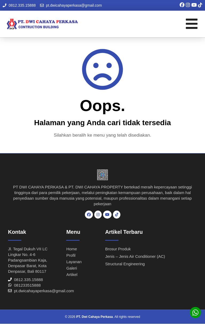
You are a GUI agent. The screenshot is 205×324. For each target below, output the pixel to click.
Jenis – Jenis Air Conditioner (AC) (135, 256)
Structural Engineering (125, 264)
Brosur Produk (118, 249)
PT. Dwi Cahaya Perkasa (94, 317)
